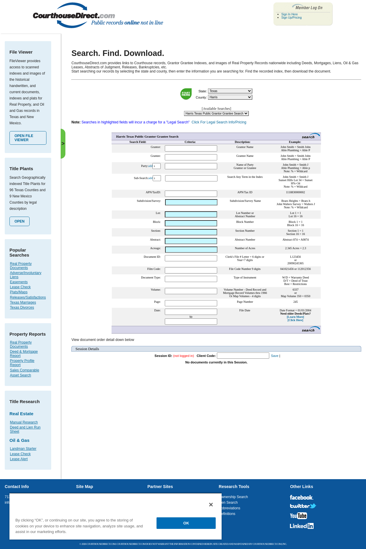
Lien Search (228, 502)
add (150, 166)
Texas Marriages (23, 302)
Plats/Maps (19, 292)
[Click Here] (295, 320)
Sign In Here (289, 14)
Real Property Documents (21, 266)
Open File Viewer (23, 138)
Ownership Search (233, 497)
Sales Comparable (24, 370)
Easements (19, 282)
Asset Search (20, 375)
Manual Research (24, 422)
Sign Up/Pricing (291, 17)
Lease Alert (19, 459)
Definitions (227, 514)
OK (186, 523)
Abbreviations (229, 508)
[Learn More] (295, 316)
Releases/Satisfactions (28, 297)
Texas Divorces (22, 307)
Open (19, 221)
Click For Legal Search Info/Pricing (219, 122)
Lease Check (20, 287)
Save (274, 356)
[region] (115, 516)
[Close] (210, 504)
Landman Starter (23, 449)
